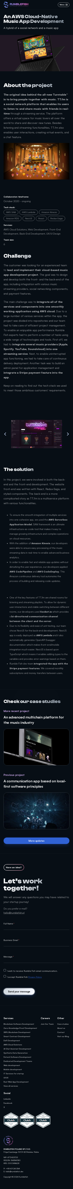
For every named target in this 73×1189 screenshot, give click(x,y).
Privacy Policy (35, 977)
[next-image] (67, 434)
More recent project (16, 711)
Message (9, 956)
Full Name (9, 923)
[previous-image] (5, 434)
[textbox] (36, 927)
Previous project (14, 774)
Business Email (11, 940)
